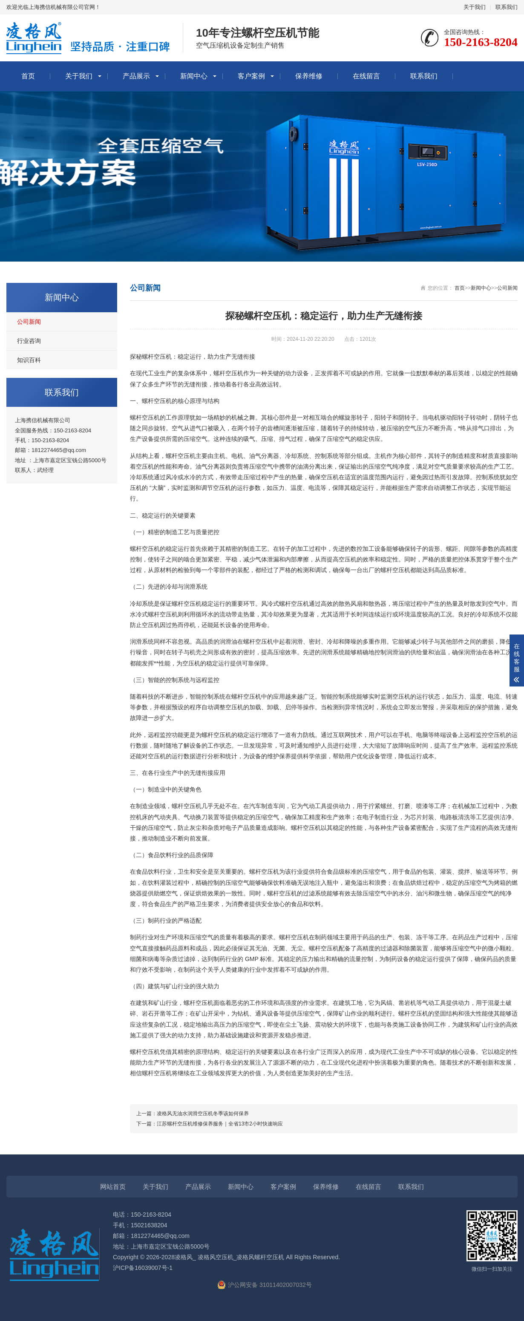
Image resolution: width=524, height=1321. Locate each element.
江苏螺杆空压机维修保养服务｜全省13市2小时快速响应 (220, 1124)
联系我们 (506, 7)
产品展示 (136, 76)
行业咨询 (29, 340)
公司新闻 (29, 321)
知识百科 (29, 360)
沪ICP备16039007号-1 (143, 1267)
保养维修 (308, 76)
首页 (28, 76)
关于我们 (475, 7)
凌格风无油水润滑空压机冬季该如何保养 (203, 1114)
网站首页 (113, 1186)
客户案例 (251, 76)
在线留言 (366, 76)
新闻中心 (193, 76)
